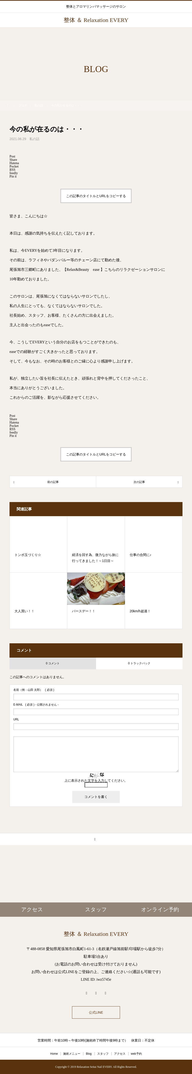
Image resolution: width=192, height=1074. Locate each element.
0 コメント (53, 663)
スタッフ (103, 1053)
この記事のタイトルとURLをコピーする (96, 196)
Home (54, 1053)
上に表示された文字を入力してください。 (96, 780)
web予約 (136, 1053)
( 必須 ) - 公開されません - (36, 704)
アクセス (119, 1053)
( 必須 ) (33, 689)
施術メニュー (71, 1053)
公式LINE (96, 1012)
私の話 (34, 139)
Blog (88, 1053)
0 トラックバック (139, 663)
